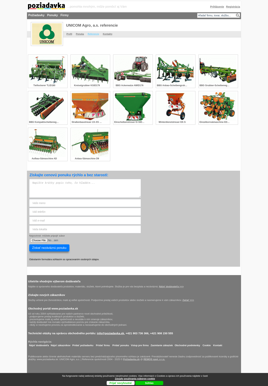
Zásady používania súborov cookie (135, 378)
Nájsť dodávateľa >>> (171, 286)
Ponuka (80, 34)
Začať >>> (188, 300)
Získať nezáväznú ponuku (49, 247)
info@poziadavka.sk (110, 333)
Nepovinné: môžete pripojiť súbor (47, 235)
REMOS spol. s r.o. (154, 359)
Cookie (207, 344)
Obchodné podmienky (187, 344)
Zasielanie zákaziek (162, 344)
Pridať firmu (103, 344)
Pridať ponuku (120, 344)
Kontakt (217, 344)
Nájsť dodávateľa (39, 344)
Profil (69, 34)
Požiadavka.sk (131, 359)
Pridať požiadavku (82, 344)
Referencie (93, 34)
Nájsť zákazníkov (61, 344)
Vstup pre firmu (140, 344)
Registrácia (233, 6)
